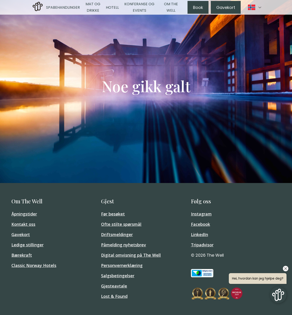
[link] (38, 7)
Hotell (112, 7)
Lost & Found (114, 296)
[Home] (38, 10)
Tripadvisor (202, 245)
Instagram (201, 214)
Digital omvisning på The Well (131, 255)
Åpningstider (24, 214)
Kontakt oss (23, 224)
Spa (49, 7)
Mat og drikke (93, 7)
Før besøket (113, 214)
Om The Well (171, 7)
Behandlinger (66, 7)
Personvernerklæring (122, 265)
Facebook (200, 224)
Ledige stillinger (27, 245)
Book (198, 7)
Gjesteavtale (114, 286)
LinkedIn (199, 234)
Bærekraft (21, 255)
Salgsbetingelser (117, 275)
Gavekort (225, 7)
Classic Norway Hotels (33, 265)
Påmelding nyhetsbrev (123, 245)
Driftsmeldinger (117, 234)
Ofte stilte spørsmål (121, 224)
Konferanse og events (139, 7)
